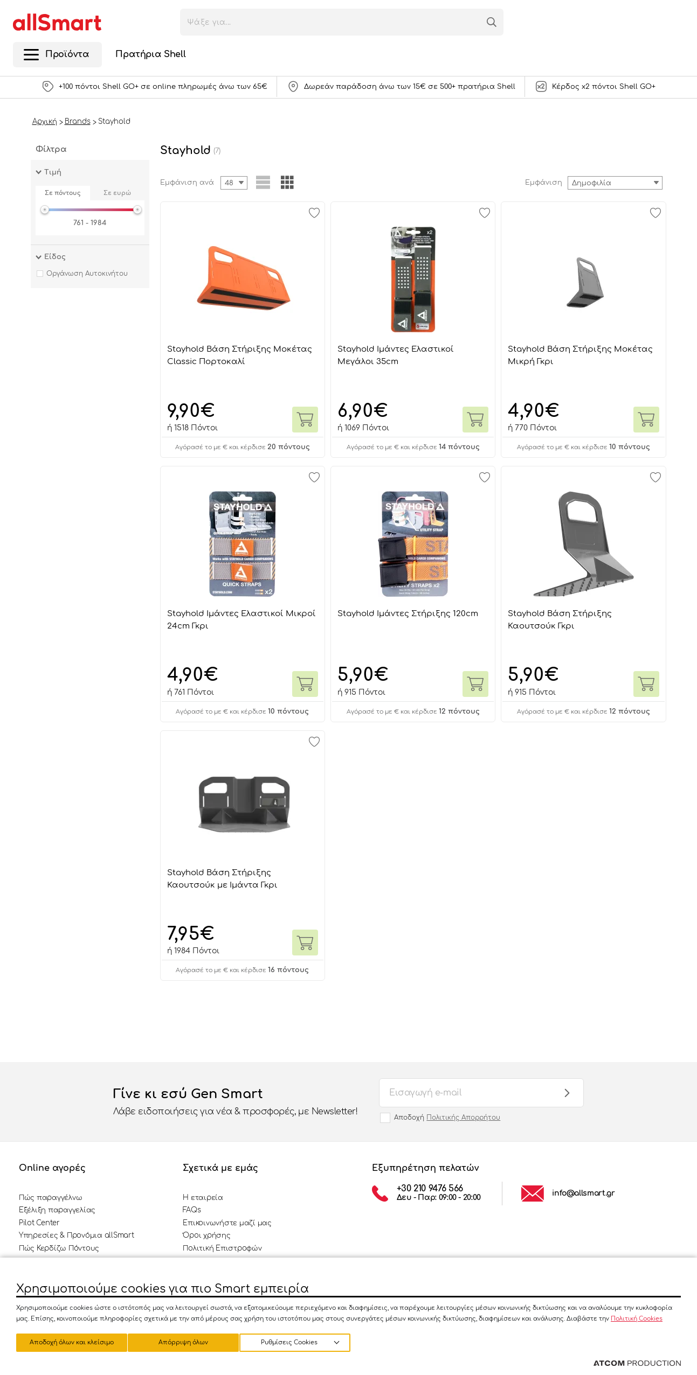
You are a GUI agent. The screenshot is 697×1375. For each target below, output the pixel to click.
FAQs (192, 1210)
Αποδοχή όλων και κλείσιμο (305, 1341)
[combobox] (615, 183)
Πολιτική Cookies (637, 1317)
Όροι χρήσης (206, 1235)
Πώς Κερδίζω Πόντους (59, 1248)
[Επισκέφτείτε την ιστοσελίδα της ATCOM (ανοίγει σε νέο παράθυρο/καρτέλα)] (637, 1363)
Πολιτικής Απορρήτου (463, 1117)
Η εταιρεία (203, 1198)
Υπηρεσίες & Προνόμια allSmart (76, 1235)
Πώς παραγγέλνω (50, 1198)
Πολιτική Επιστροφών (222, 1248)
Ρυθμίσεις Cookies (66, 1341)
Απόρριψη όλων (188, 1341)
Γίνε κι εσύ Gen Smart (235, 1102)
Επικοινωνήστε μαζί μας (227, 1223)
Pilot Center (39, 1223)
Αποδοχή (447, 1117)
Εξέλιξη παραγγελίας (57, 1210)
